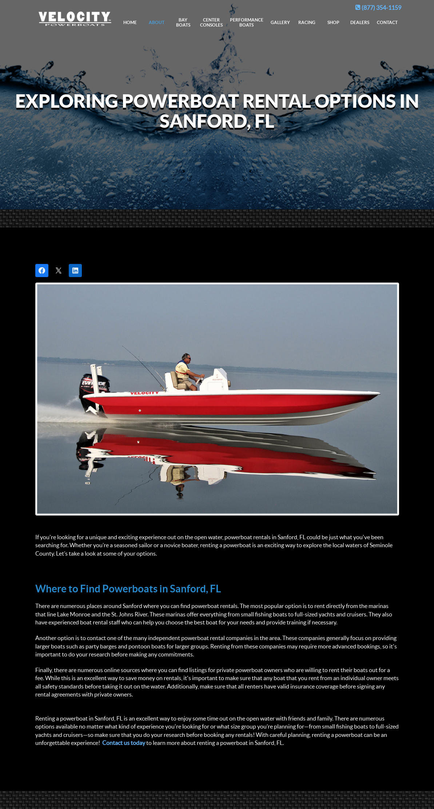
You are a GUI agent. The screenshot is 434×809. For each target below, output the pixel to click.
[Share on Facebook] (41, 270)
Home (130, 22)
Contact (387, 22)
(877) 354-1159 (378, 7)
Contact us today (123, 742)
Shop (333, 22)
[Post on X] (58, 270)
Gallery (280, 22)
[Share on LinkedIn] (75, 270)
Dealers (359, 22)
